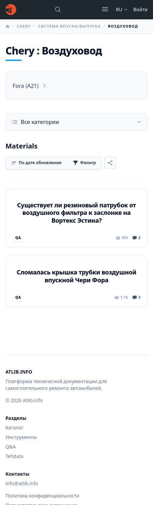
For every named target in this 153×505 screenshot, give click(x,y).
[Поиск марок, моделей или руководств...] (58, 9)
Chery (24, 26)
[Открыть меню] (105, 9)
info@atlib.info (21, 483)
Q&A (10, 446)
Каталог (14, 427)
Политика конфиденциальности (42, 495)
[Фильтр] (84, 163)
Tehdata (14, 456)
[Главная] (10, 9)
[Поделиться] (110, 163)
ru (122, 9)
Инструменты (21, 437)
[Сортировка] (36, 163)
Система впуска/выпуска (69, 26)
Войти (140, 9)
